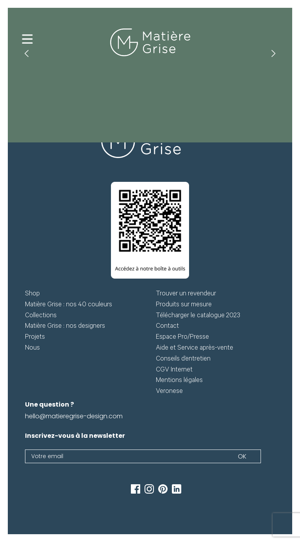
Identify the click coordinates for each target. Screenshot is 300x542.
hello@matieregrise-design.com (74, 416)
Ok (242, 456)
